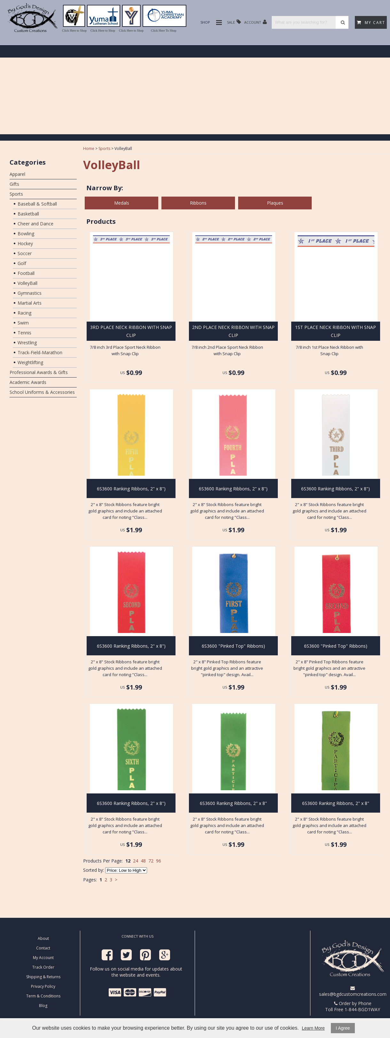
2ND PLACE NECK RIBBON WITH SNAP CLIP (233, 331)
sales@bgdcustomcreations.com (352, 991)
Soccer (25, 253)
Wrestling (27, 342)
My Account (43, 957)
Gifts (14, 184)
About (43, 938)
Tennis (24, 333)
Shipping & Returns (43, 976)
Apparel (17, 174)
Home (88, 148)
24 (135, 861)
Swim (23, 323)
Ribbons (198, 203)
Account (255, 22)
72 (150, 861)
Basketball (28, 214)
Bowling (26, 233)
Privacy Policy (43, 986)
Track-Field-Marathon (40, 352)
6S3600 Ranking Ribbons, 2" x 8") (131, 489)
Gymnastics (30, 293)
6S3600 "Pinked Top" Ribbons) (233, 646)
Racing (24, 313)
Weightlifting (30, 362)
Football (26, 273)
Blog (43, 1005)
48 (143, 861)
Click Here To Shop (163, 30)
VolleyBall (27, 283)
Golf (22, 263)
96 (158, 861)
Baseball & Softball (37, 204)
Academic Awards (28, 382)
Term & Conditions (43, 996)
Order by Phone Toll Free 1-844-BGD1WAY (352, 1006)
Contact (43, 948)
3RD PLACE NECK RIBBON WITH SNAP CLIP (131, 331)
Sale (234, 22)
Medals (121, 203)
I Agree (343, 1028)
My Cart (371, 22)
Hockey (25, 243)
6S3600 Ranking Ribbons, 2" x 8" (233, 803)
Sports (16, 194)
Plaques (275, 203)
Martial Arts (30, 303)
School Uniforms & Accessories (42, 392)
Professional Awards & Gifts (39, 372)
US (122, 372)
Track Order (43, 967)
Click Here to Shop (74, 30)
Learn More (313, 1028)
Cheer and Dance (35, 224)
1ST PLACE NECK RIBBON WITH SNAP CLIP (335, 331)
